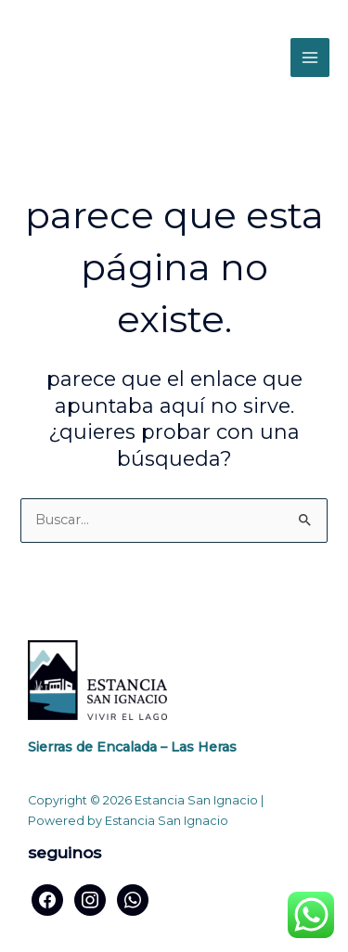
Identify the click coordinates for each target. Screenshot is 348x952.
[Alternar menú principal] (309, 57)
